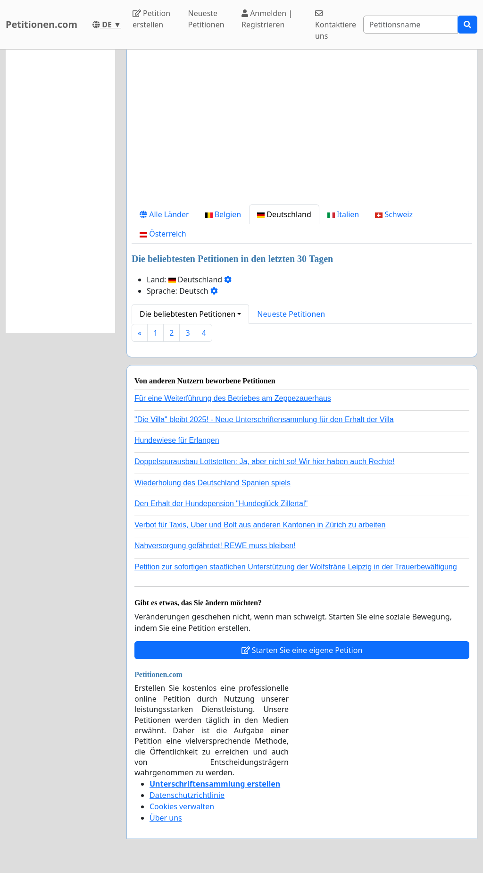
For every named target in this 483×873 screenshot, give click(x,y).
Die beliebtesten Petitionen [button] (187, 314)
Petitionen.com (41, 24)
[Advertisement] (302, 131)
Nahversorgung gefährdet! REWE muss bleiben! (215, 546)
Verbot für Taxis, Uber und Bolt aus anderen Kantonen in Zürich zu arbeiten (259, 525)
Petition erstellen (151, 19)
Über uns (166, 818)
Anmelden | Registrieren (267, 19)
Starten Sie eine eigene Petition (302, 650)
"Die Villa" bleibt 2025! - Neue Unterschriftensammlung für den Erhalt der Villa (264, 419)
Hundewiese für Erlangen (176, 440)
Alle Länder (164, 214)
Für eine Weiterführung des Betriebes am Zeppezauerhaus (232, 398)
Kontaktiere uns (335, 25)
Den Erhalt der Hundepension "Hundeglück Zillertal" (221, 504)
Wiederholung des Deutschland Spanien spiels (212, 483)
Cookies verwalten (182, 806)
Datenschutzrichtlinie (187, 795)
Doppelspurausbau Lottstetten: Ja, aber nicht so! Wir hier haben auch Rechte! (264, 462)
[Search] (410, 25)
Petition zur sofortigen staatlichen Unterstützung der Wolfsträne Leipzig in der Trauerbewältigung (295, 567)
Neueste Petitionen (206, 19)
